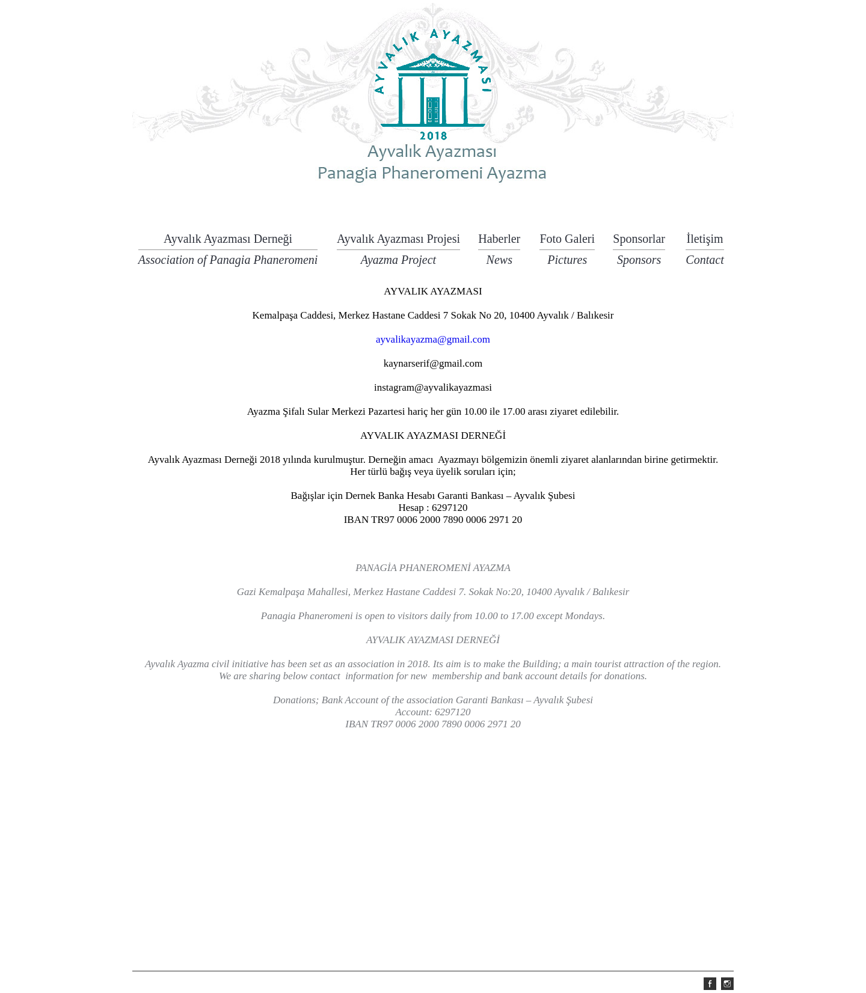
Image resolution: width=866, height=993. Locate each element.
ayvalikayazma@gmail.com (433, 339)
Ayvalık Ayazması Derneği (228, 241)
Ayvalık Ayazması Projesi (398, 241)
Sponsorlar (639, 241)
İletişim (704, 241)
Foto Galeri (567, 241)
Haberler (499, 241)
